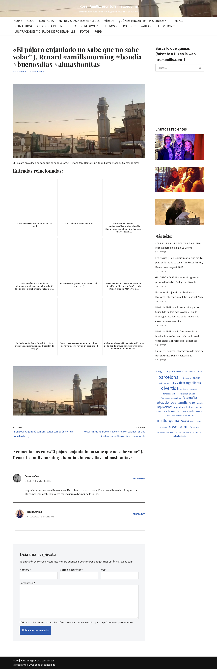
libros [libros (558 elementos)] (164, 411)
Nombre (25, 569)
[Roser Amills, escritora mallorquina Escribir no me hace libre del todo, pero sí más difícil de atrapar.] (108, 8)
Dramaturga (23, 26)
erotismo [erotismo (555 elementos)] (184, 389)
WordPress (48, 660)
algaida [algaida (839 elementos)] (171, 371)
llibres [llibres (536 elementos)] (167, 415)
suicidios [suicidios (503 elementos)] (190, 432)
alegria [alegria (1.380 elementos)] (160, 371)
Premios (177, 21)
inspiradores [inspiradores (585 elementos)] (179, 407)
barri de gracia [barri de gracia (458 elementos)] (185, 378)
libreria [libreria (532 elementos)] (199, 407)
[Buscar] (176, 67)
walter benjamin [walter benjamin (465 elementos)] (179, 436)
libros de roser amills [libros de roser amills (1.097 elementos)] (181, 411)
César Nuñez (32, 476)
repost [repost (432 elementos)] (199, 421)
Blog (30, 21)
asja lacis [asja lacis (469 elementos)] (189, 371)
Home (18, 21)
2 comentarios (37, 71)
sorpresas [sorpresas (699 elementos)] (179, 432)
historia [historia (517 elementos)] (200, 403)
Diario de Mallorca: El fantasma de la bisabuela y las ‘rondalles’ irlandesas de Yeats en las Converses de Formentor (177, 336)
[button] (99, 26)
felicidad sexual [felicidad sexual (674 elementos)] (187, 393)
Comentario (27, 583)
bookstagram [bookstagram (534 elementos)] (164, 383)
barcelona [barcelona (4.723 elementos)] (168, 377)
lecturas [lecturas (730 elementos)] (190, 407)
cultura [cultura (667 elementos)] (174, 383)
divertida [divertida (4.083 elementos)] (170, 388)
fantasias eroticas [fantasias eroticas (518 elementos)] (170, 393)
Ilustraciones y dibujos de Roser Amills (44, 31)
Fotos (85, 31)
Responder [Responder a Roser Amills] (139, 514)
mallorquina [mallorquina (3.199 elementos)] (168, 420)
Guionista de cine (50, 26)
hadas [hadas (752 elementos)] (192, 402)
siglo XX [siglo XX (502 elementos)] (169, 432)
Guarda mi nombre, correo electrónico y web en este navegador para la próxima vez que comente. (77, 622)
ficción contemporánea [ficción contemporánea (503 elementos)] (171, 398)
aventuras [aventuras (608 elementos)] (198, 371)
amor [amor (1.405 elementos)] (180, 371)
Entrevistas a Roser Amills (79, 21)
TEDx (72, 26)
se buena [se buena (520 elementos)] (161, 432)
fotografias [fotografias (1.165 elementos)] (190, 398)
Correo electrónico (71, 569)
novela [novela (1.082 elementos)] (185, 421)
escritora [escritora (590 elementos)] (194, 389)
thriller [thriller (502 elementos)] (198, 432)
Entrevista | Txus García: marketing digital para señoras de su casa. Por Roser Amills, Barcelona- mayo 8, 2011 (179, 262)
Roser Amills (34, 511)
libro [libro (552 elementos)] (158, 411)
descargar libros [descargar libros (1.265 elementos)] (190, 383)
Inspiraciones (19, 71)
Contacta (46, 21)
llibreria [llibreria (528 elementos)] (199, 411)
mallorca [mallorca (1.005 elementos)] (188, 415)
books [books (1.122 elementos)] (196, 378)
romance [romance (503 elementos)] (163, 427)
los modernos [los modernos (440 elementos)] (177, 415)
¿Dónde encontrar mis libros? (142, 21)
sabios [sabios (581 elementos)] (196, 427)
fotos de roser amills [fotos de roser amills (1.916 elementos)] (172, 402)
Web (103, 569)
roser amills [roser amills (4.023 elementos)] (180, 427)
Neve (16, 660)
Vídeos (109, 21)
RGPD (98, 31)
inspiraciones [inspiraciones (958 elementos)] (164, 407)
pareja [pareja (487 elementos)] (193, 421)
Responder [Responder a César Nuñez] (139, 478)
